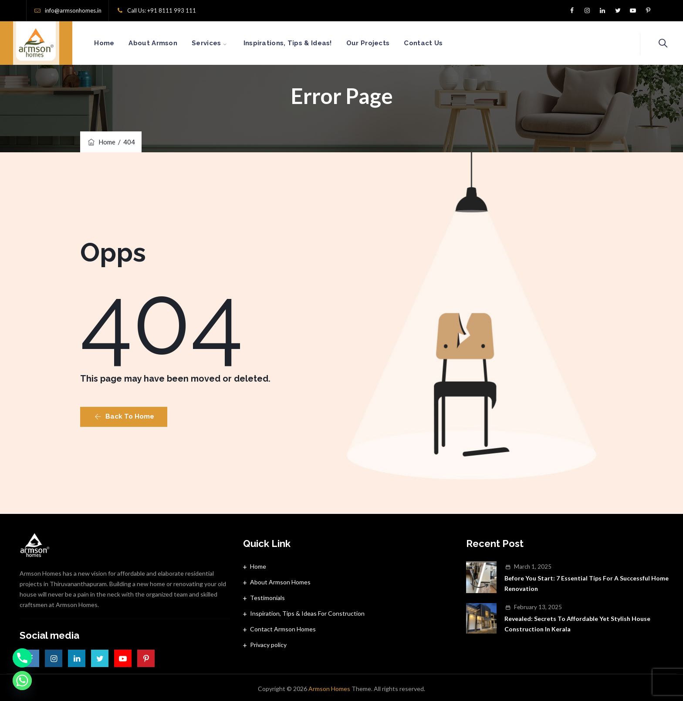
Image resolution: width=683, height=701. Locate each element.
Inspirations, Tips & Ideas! (298, 43)
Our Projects (378, 43)
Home (114, 43)
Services (216, 43)
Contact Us (433, 43)
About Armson (163, 43)
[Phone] (22, 657)
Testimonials (267, 597)
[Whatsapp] (22, 680)
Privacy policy (268, 644)
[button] (123, 417)
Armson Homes (329, 688)
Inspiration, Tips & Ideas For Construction (307, 613)
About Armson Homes (280, 582)
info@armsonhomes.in (73, 10)
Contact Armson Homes (283, 629)
